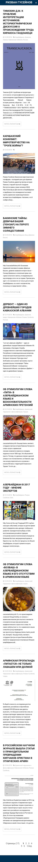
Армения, (28, 37)
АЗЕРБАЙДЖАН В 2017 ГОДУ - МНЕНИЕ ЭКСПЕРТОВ (16, 487)
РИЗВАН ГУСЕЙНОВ (19, 2)
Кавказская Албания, (15, 40)
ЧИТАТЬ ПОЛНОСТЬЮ (12, 124)
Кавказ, (5, 40)
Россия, (25, 40)
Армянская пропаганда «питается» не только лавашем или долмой (19, 663)
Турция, (25, 412)
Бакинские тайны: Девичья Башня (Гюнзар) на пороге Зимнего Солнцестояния (16, 224)
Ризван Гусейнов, (28, 317)
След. (29, 846)
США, (11, 497)
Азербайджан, (20, 37)
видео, (5, 317)
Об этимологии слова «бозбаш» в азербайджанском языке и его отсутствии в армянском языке (19, 570)
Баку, (26, 235)
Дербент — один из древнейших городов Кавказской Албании (17, 307)
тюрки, (25, 583)
